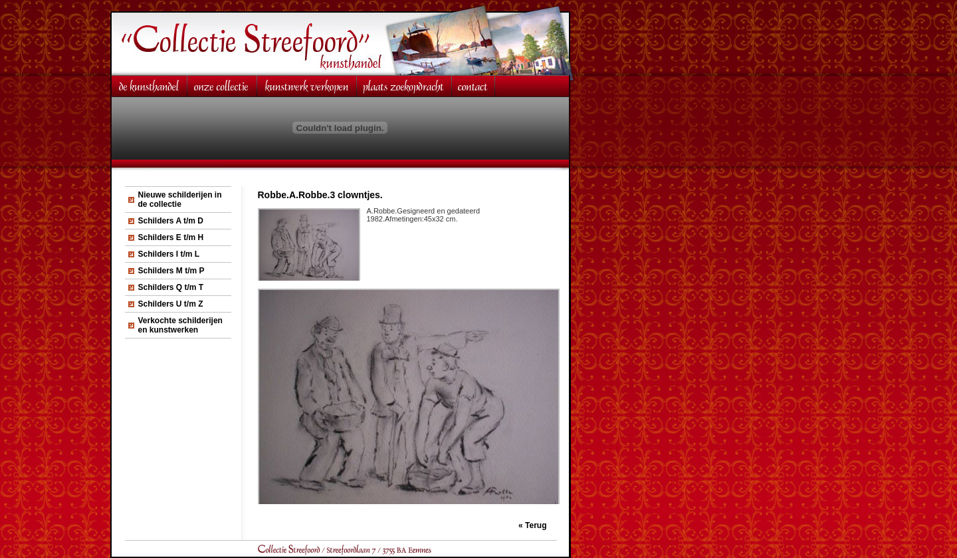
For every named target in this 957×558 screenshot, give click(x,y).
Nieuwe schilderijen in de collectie (180, 199)
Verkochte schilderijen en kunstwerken (180, 325)
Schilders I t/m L (169, 254)
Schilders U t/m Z (170, 304)
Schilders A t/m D (170, 220)
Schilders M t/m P (171, 270)
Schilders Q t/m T (171, 287)
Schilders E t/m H (171, 237)
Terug (535, 525)
